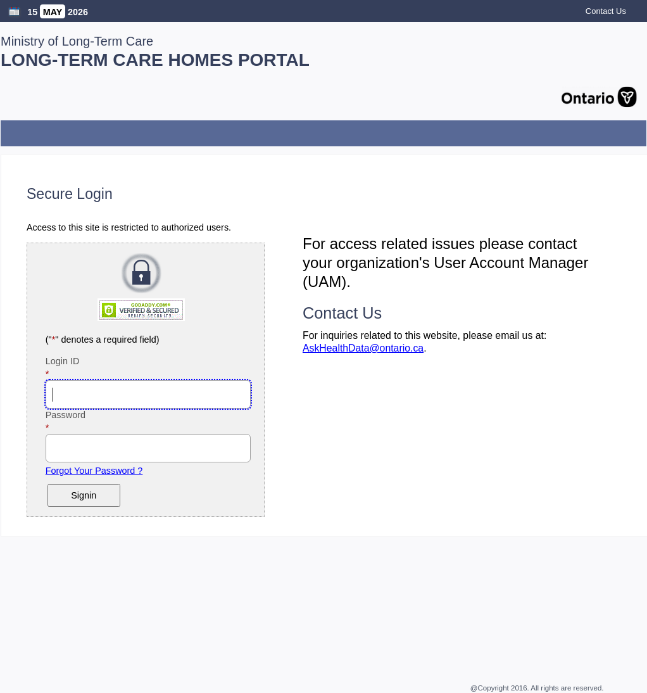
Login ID (81, 361)
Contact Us (606, 11)
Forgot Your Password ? (94, 471)
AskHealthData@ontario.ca (363, 348)
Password (84, 415)
